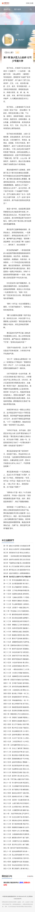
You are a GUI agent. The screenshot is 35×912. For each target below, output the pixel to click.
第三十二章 (18, 652)
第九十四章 (18, 861)
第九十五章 (18, 865)
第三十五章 (18, 662)
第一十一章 (18, 580)
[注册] (31, 3)
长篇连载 (7, 22)
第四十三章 (18, 690)
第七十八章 (18, 807)
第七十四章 (18, 793)
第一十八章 (18, 604)
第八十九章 (18, 844)
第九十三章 (18, 858)
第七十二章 (18, 786)
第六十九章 (18, 776)
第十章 (17, 577)
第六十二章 (18, 752)
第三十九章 (18, 676)
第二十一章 (18, 614)
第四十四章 (18, 693)
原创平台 (7, 9)
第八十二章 (18, 820)
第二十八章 (18, 638)
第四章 (17, 556)
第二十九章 (18, 642)
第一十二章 (18, 583)
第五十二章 (18, 721)
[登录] (27, 3)
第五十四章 (18, 724)
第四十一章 (18, 683)
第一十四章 (18, 590)
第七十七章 (18, 803)
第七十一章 (18, 783)
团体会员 (7, 16)
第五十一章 (18, 717)
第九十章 (17, 848)
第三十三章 (18, 655)
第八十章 (17, 813)
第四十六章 (18, 700)
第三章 (16, 552)
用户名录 (17, 9)
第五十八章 (18, 738)
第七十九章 (18, 810)
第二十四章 (18, 625)
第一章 (16, 546)
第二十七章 (18, 635)
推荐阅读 (17, 16)
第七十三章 (18, 789)
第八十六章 (18, 834)
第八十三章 (18, 824)
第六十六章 (18, 765)
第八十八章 (18, 841)
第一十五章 (18, 594)
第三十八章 (18, 673)
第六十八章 (18, 772)
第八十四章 (18, 827)
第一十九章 (18, 607)
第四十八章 (18, 707)
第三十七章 (18, 669)
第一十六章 (18, 597)
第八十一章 (18, 817)
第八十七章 (18, 837)
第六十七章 (18, 769)
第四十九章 (18, 710)
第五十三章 (18, 868)
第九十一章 (18, 851)
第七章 (16, 566)
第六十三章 (18, 755)
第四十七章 (18, 704)
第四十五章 (18, 697)
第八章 (16, 570)
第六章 (16, 563)
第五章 (16, 559)
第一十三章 (18, 587)
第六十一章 (18, 748)
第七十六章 (18, 800)
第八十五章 (18, 831)
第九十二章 (18, 855)
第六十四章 (18, 758)
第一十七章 (18, 601)
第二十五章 (18, 628)
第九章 (16, 573)
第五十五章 (18, 728)
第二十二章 (18, 618)
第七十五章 (18, 796)
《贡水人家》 (9, 52)
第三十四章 (18, 659)
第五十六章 (18, 731)
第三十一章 (18, 649)
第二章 (16, 549)
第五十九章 (18, 741)
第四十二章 (18, 686)
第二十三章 (18, 621)
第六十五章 (18, 762)
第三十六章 (18, 666)
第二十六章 (18, 631)
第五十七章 (18, 734)
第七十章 (17, 779)
